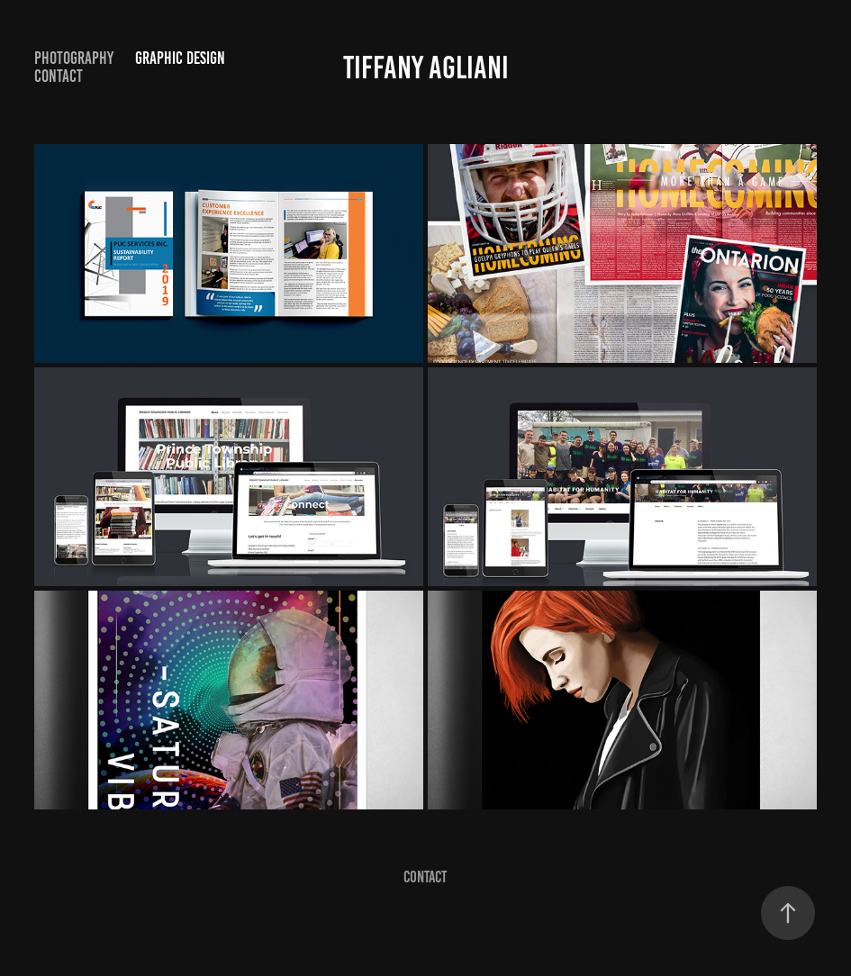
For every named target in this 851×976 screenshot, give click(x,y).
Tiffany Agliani (426, 67)
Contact (58, 76)
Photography (73, 58)
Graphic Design (180, 58)
